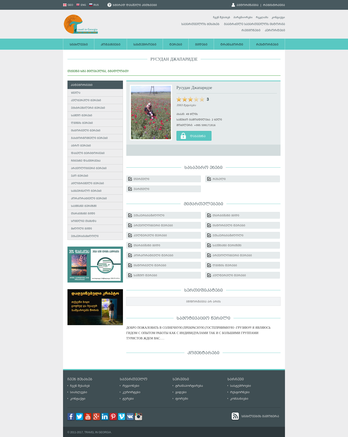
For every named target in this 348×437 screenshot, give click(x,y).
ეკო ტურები (79, 176)
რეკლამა (262, 17)
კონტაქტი (278, 17)
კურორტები (275, 30)
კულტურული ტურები (86, 101)
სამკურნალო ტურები (86, 191)
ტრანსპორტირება (189, 386)
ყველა (75, 93)
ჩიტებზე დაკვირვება (86, 161)
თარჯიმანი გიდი (83, 214)
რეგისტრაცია (274, 5)
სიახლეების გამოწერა (260, 416)
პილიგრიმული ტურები (87, 184)
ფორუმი (181, 399)
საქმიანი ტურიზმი (84, 206)
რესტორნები (267, 45)
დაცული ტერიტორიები (88, 153)
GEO (68, 5)
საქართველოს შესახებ (200, 24)
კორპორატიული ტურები (89, 199)
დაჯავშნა (198, 136)
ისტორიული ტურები (85, 131)
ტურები (175, 45)
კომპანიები (110, 45)
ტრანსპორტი (231, 45)
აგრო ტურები (81, 146)
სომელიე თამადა (83, 221)
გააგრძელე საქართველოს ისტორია (254, 24)
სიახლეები (79, 45)
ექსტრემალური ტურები (88, 108)
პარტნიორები (243, 17)
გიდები (201, 45)
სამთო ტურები (81, 116)
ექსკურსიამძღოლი (85, 236)
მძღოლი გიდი (81, 229)
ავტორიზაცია (248, 5)
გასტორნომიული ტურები (89, 138)
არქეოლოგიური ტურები (89, 168)
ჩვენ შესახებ (221, 17)
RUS (94, 5)
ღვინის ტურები (82, 123)
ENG (81, 5)
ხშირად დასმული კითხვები (132, 5)
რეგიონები (250, 30)
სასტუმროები (144, 45)
